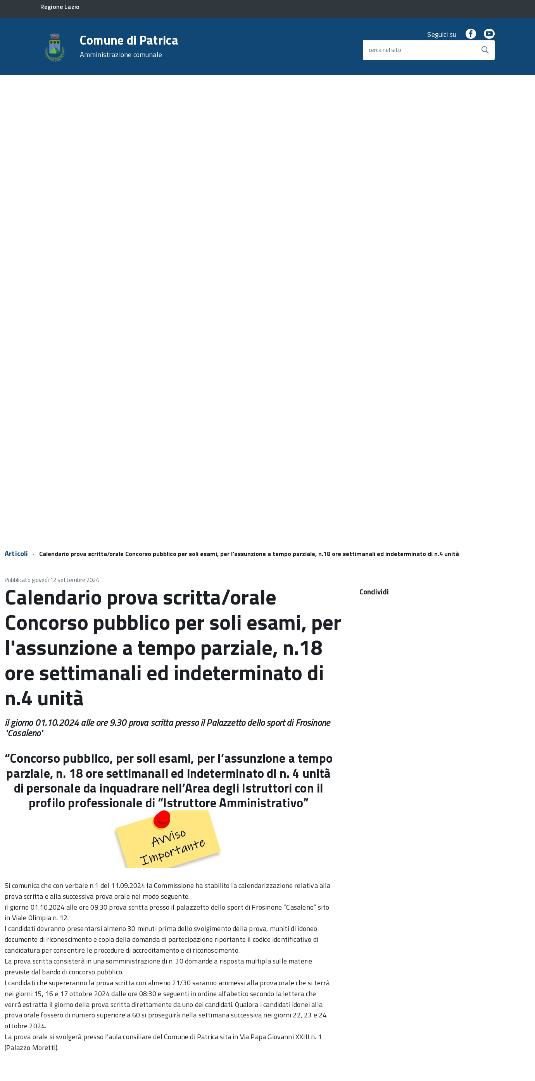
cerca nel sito (385, 50)
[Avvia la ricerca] (485, 50)
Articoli (16, 553)
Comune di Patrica (129, 46)
